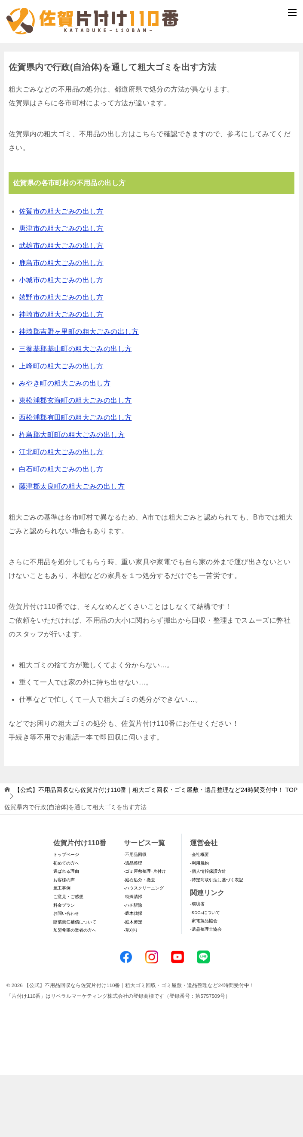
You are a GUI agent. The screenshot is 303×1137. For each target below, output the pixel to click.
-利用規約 (199, 924)
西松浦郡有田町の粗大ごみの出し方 (75, 479)
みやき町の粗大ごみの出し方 (64, 444)
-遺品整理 (133, 924)
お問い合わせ (66, 975)
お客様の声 (64, 941)
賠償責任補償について (74, 983)
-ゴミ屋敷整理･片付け (145, 933)
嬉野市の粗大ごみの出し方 (61, 358)
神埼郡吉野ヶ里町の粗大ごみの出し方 (79, 393)
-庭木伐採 (133, 975)
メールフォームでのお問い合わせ (153, 89)
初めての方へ (66, 924)
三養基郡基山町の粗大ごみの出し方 (75, 410)
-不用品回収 (135, 916)
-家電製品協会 (203, 982)
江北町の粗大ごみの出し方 (61, 513)
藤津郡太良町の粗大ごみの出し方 (72, 547)
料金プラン (64, 966)
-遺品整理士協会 (205, 990)
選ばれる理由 (66, 933)
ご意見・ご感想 (68, 958)
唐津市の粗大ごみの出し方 (61, 289)
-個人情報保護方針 (208, 933)
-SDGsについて (205, 974)
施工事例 (61, 950)
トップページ (66, 916)
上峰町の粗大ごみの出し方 (61, 427)
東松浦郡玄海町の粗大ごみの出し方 (75, 461)
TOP (155, 851)
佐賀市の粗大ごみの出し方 (61, 272)
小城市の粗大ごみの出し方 (61, 341)
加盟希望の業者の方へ (74, 992)
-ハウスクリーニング (144, 950)
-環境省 (197, 965)
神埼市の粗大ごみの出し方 (61, 375)
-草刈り (131, 992)
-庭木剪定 (133, 983)
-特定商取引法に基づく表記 (216, 941)
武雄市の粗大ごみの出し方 (61, 307)
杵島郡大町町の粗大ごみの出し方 (72, 496)
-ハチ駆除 (133, 966)
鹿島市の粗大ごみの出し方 (61, 324)
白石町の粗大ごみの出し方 (61, 530)
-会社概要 (199, 916)
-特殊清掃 (133, 958)
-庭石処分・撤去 (139, 941)
